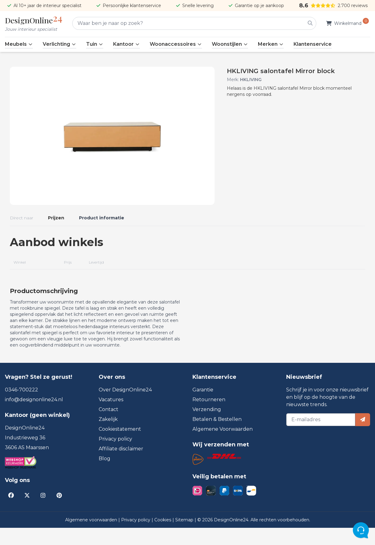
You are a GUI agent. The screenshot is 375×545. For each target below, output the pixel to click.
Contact (108, 426)
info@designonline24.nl (34, 417)
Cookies (163, 537)
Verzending (206, 426)
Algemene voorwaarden (91, 537)
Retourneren (208, 417)
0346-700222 (21, 407)
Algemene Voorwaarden (222, 446)
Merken (271, 44)
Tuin (94, 44)
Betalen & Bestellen (217, 436)
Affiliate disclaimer (121, 466)
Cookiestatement (120, 446)
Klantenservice (313, 44)
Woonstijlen (230, 44)
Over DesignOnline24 (125, 407)
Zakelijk (108, 436)
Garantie (202, 407)
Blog (104, 476)
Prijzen (56, 218)
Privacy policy (115, 456)
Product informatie (101, 218)
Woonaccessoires (176, 44)
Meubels (19, 44)
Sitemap (185, 537)
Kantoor (126, 44)
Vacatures (111, 417)
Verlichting (59, 44)
